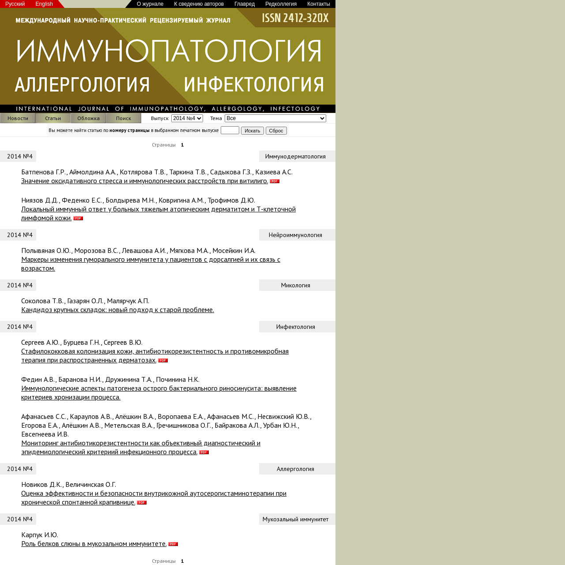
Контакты (318, 4)
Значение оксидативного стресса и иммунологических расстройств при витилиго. (144, 180)
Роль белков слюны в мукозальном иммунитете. (93, 543)
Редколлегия (281, 4)
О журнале (150, 4)
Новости (18, 118)
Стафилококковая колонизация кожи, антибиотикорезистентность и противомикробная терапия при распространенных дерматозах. (155, 355)
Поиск (123, 118)
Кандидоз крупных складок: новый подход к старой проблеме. (117, 309)
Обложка (88, 118)
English (44, 4)
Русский (15, 4)
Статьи (53, 118)
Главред (244, 4)
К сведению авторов (199, 4)
